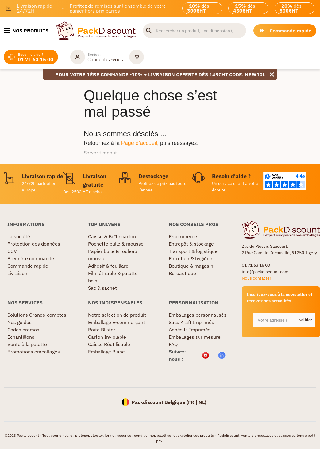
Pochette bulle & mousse (116, 244)
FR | (193, 402)
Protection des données (33, 244)
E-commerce (183, 236)
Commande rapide (27, 266)
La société (18, 236)
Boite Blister (101, 329)
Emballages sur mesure (195, 337)
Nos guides (19, 322)
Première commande (30, 258)
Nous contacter (256, 278)
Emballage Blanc (106, 352)
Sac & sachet (102, 288)
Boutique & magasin (191, 266)
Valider (305, 320)
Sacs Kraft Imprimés (191, 322)
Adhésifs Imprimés (189, 329)
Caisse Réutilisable (109, 344)
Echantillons (20, 337)
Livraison (17, 273)
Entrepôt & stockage (191, 244)
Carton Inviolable (107, 337)
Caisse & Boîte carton (112, 236)
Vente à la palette (27, 344)
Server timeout (100, 152)
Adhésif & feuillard (108, 266)
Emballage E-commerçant (116, 322)
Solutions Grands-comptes (36, 315)
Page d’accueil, (140, 143)
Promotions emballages (33, 352)
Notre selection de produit (117, 315)
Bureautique (182, 273)
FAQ (173, 344)
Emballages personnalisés (197, 315)
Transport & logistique (193, 251)
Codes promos (23, 329)
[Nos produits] (26, 30)
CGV (12, 251)
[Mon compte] (96, 57)
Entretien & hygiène (190, 258)
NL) (202, 402)
